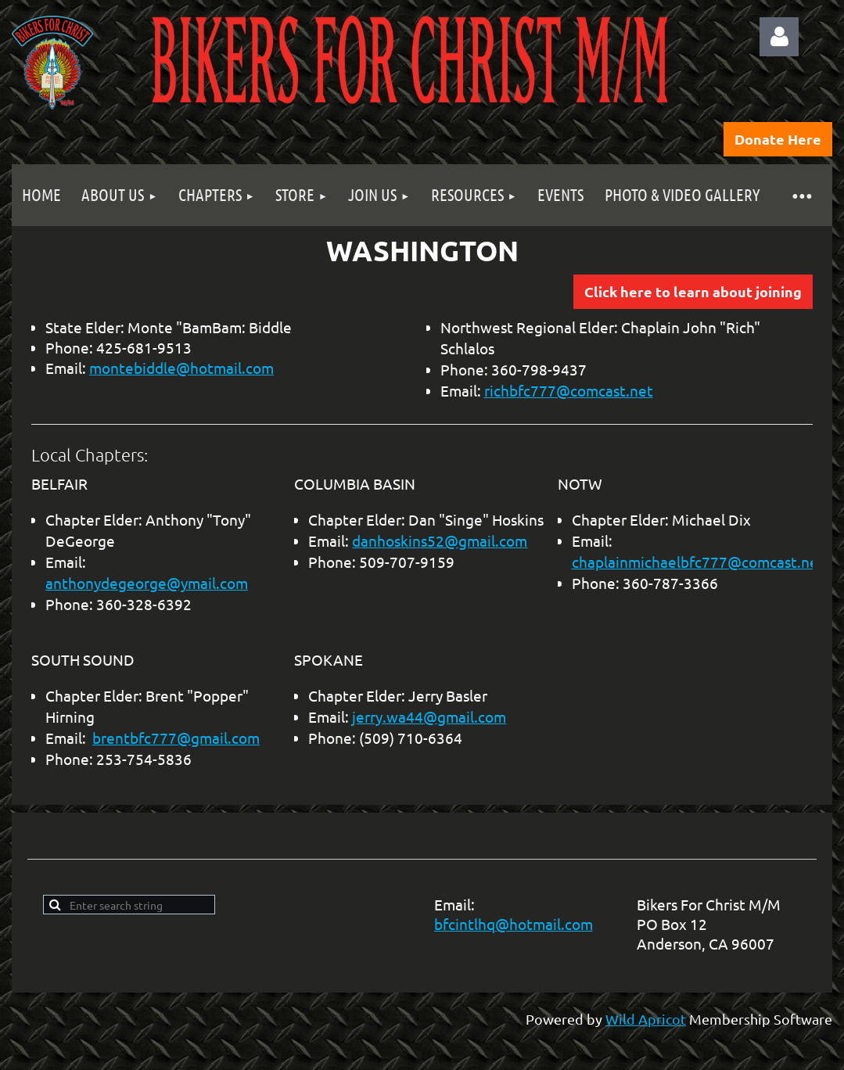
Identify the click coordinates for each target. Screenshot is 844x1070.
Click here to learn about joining (693, 291)
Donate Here (777, 139)
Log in (779, 36)
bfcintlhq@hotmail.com (513, 923)
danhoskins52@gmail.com (439, 540)
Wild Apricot (645, 1019)
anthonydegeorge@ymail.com (146, 582)
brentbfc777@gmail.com (176, 737)
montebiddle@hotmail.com (181, 367)
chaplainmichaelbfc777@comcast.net (698, 561)
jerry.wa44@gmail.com (429, 716)
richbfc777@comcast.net (568, 390)
